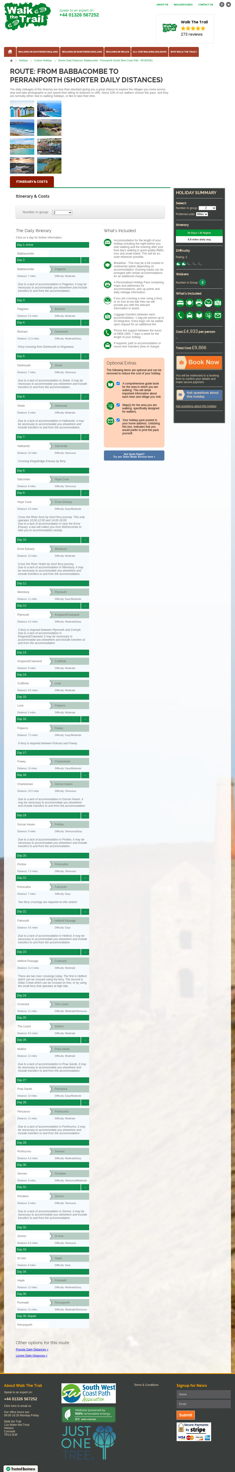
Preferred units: (185, 214)
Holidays (23, 60)
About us (162, 4)
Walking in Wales (117, 51)
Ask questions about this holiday (196, 406)
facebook (222, 4)
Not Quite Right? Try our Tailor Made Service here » (134, 455)
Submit (185, 1415)
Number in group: (36, 212)
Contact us (205, 4)
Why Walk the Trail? (183, 51)
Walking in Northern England (82, 51)
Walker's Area (183, 4)
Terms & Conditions (146, 1385)
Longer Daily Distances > (32, 1355)
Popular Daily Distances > (32, 1349)
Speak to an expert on (79, 13)
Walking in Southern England (38, 51)
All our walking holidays (149, 51)
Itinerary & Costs (32, 182)
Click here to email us (17, 1406)
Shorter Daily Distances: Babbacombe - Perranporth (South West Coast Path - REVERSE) (105, 60)
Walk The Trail (27, 16)
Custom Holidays (43, 60)
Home (11, 60)
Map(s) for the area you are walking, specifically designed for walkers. (140, 408)
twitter (228, 4)
